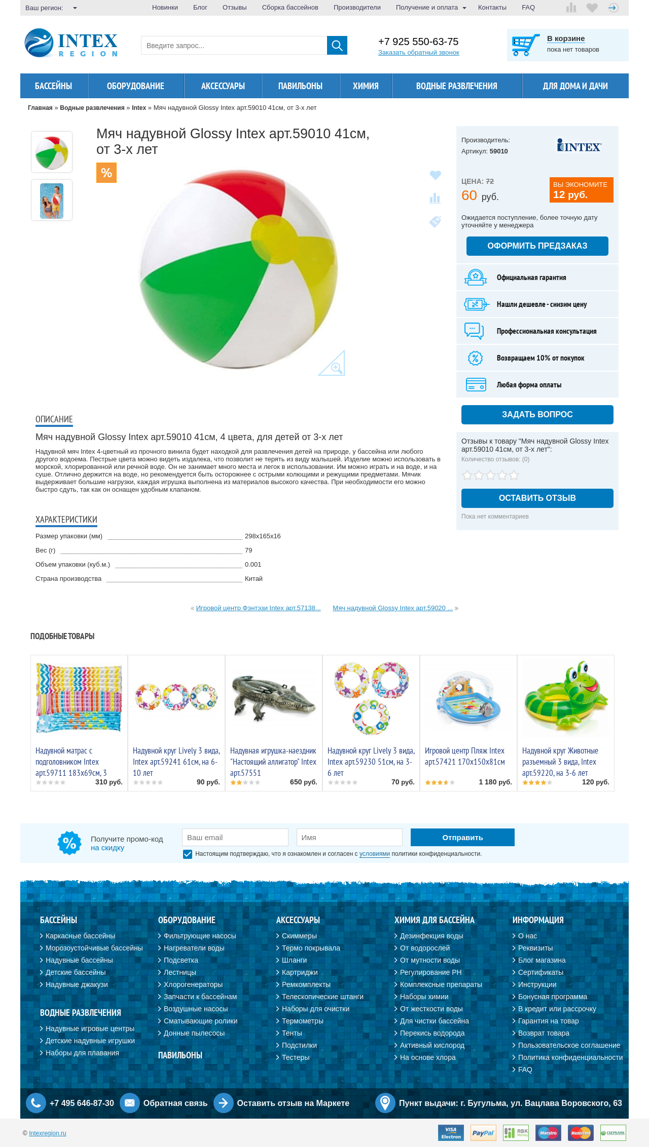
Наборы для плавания (82, 1053)
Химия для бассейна (434, 920)
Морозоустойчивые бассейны (94, 948)
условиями (374, 853)
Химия (366, 86)
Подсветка (181, 960)
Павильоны (300, 86)
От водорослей (425, 948)
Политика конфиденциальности (570, 1057)
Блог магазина (542, 960)
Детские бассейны (76, 972)
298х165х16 (263, 536)
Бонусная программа (552, 997)
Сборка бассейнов (290, 7)
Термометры (302, 1021)
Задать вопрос (537, 414)
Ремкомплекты (306, 984)
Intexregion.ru (47, 1133)
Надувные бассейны (79, 960)
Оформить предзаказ (538, 246)
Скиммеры (299, 936)
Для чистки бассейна (434, 1021)
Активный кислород (432, 1045)
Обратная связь (175, 1103)
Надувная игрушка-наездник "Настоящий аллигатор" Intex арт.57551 (273, 761)
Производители (357, 7)
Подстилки (299, 1045)
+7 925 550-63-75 (418, 41)
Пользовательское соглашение (569, 1045)
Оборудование (135, 86)
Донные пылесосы (194, 1033)
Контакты (492, 7)
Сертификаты (540, 972)
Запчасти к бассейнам (200, 997)
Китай (254, 578)
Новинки (165, 7)
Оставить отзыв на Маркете (293, 1103)
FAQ (528, 7)
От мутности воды (430, 960)
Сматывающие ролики (200, 1021)
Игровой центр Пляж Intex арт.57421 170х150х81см (465, 756)
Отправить (462, 837)
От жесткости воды (431, 1009)
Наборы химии (424, 997)
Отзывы (235, 7)
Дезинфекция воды (431, 936)
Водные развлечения (80, 1012)
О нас (527, 936)
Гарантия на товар (548, 1021)
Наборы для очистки (315, 1009)
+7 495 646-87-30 (82, 1103)
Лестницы (180, 972)
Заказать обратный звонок (418, 52)
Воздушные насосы (196, 1009)
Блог (200, 7)
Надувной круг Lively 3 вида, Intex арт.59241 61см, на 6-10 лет (176, 761)
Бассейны (53, 86)
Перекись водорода (432, 1033)
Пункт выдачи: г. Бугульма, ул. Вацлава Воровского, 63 (510, 1103)
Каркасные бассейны (80, 936)
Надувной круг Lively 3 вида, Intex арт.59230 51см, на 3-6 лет (371, 761)
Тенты (292, 1033)
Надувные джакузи (77, 984)
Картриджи (300, 972)
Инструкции (537, 984)
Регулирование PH (431, 972)
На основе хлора (428, 1057)
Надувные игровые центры (90, 1028)
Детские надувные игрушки (90, 1041)
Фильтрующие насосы (200, 936)
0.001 (253, 564)
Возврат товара (543, 1033)
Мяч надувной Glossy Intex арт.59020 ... (393, 608)
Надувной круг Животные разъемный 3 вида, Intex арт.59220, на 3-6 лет (560, 761)
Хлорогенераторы (193, 984)
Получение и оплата (427, 7)
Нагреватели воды (194, 948)
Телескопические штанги (323, 997)
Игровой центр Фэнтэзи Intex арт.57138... (258, 608)
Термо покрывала (311, 948)
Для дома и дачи (575, 86)
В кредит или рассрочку (557, 1009)
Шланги (294, 960)
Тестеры (295, 1057)
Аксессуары (223, 86)
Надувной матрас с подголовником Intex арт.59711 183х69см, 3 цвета (71, 767)
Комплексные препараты (441, 984)
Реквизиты (535, 948)
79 (248, 550)
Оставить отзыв (537, 498)
